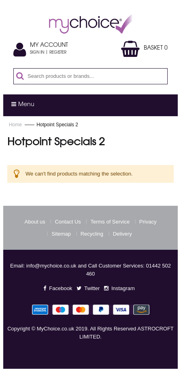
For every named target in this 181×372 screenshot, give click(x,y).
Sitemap (61, 234)
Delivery (122, 234)
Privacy (148, 222)
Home (16, 124)
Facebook (60, 288)
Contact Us (68, 222)
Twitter (92, 288)
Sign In (37, 53)
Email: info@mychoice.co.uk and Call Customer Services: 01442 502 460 (90, 270)
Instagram (123, 288)
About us (35, 222)
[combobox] (95, 76)
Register (57, 53)
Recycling (92, 234)
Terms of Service (110, 222)
